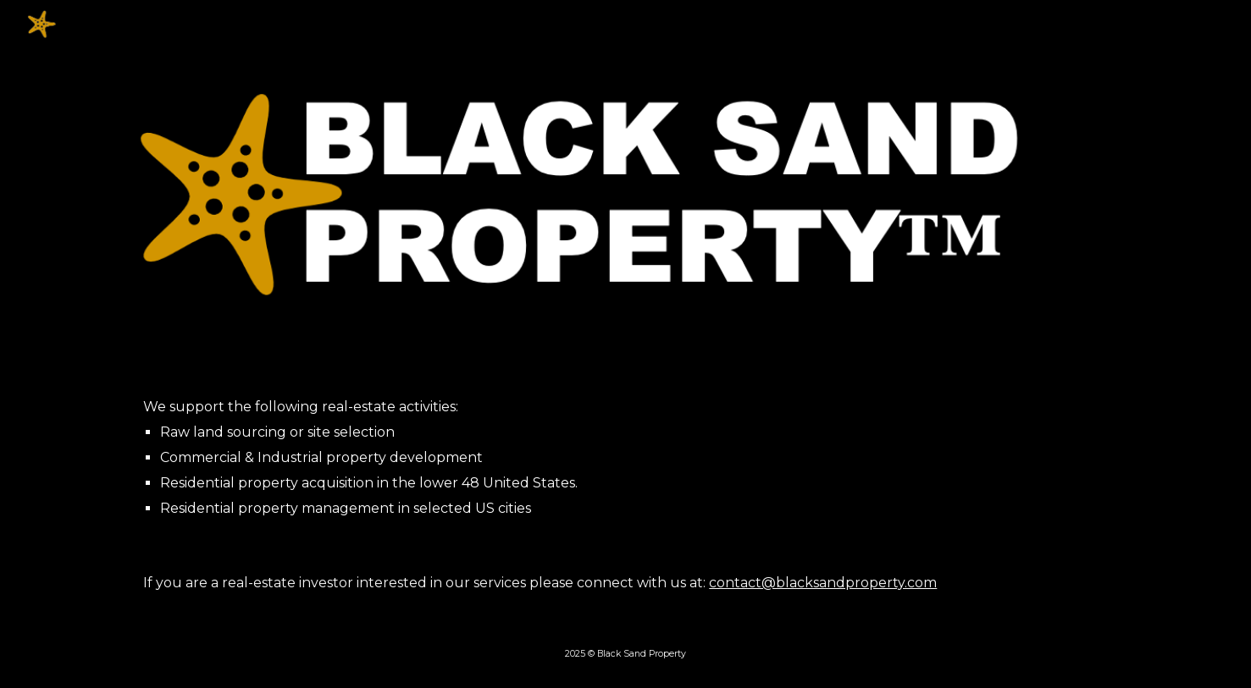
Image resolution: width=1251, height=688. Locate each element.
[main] (625, 458)
